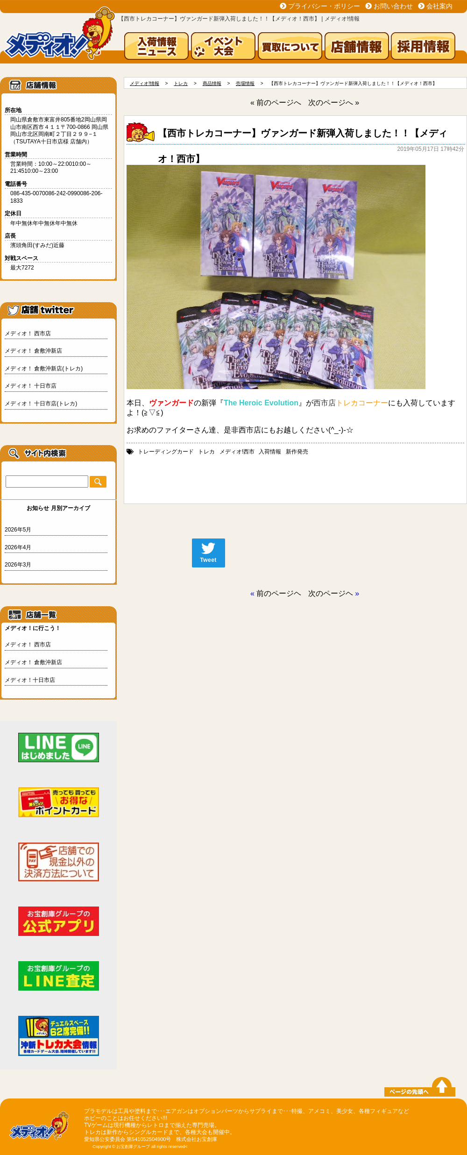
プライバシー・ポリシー (324, 6)
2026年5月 (18, 529)
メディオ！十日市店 (30, 680)
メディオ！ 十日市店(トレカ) (41, 403)
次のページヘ (330, 593)
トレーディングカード (166, 451)
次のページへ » (333, 102)
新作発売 (297, 451)
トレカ (206, 451)
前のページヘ (278, 593)
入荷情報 (270, 451)
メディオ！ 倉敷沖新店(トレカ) (44, 368)
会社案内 (439, 6)
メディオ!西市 (237, 451)
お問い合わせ (393, 6)
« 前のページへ (275, 102)
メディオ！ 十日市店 (31, 386)
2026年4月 (18, 547)
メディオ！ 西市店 (28, 333)
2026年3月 (18, 564)
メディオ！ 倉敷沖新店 (33, 350)
